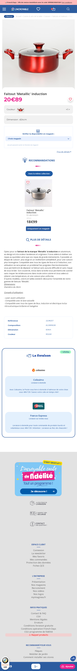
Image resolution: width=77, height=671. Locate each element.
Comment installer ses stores (38, 657)
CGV (38, 616)
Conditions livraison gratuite (38, 625)
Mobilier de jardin (38, 654)
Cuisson (47, 16)
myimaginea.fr (38, 597)
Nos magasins (38, 584)
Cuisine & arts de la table (32, 16)
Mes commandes (38, 559)
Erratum (38, 622)
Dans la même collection (39, 173)
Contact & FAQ (38, 613)
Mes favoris (38, 556)
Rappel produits (38, 634)
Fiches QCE (38, 565)
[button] (73, 658)
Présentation (38, 581)
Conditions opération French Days (38, 628)
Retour (9, 16)
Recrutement (38, 588)
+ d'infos (65, 352)
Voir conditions (67, 2)
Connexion (38, 550)
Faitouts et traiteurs (59, 16)
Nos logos (38, 594)
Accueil (18, 16)
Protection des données (38, 562)
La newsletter (39, 553)
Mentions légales (38, 619)
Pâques (38, 651)
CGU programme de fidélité (38, 631)
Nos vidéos (38, 591)
